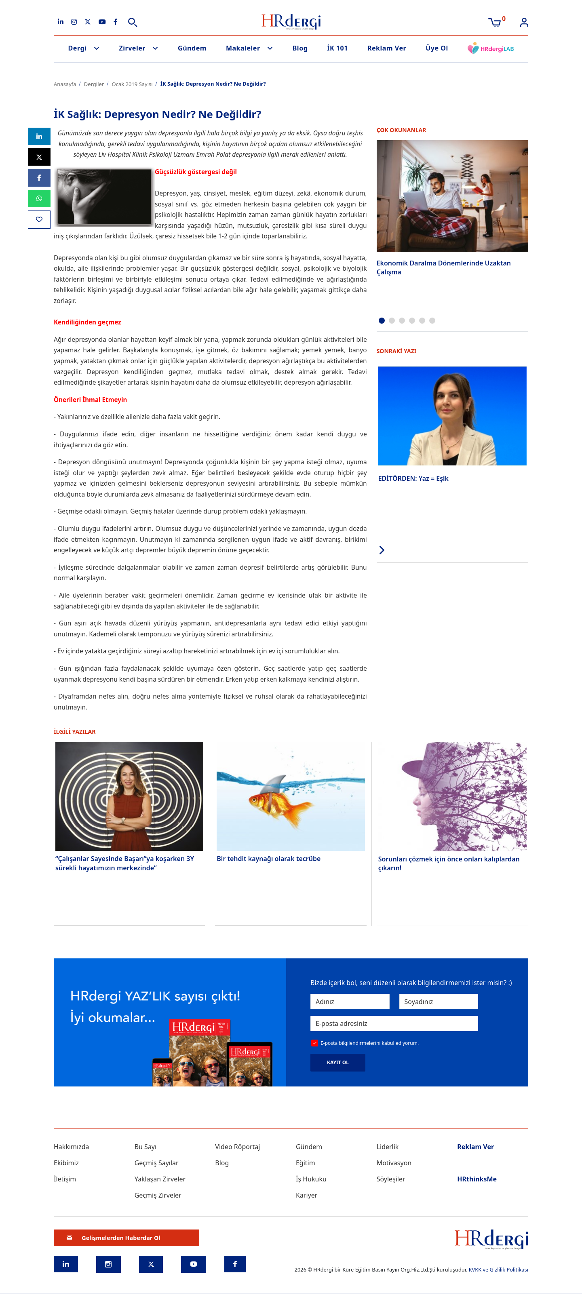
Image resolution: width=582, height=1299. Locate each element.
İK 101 (337, 48)
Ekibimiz (66, 1162)
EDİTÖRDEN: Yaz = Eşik (413, 478)
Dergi (77, 48)
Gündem (192, 48)
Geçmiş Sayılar (157, 1162)
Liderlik (388, 1146)
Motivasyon (394, 1162)
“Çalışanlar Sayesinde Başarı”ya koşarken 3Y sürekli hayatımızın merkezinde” (124, 863)
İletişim (65, 1179)
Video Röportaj (237, 1146)
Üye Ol (437, 48)
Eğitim (305, 1162)
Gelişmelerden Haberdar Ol (113, 1238)
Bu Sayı (146, 1146)
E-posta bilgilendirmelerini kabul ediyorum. (370, 1043)
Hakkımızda (71, 1146)
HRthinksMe (477, 1179)
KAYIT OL (338, 1062)
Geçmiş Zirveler (158, 1195)
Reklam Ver (386, 48)
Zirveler (132, 48)
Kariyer (306, 1195)
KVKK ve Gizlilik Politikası (498, 1269)
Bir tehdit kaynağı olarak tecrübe (269, 858)
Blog (300, 48)
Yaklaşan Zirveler (160, 1179)
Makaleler (243, 48)
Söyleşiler (391, 1179)
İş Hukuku (311, 1179)
